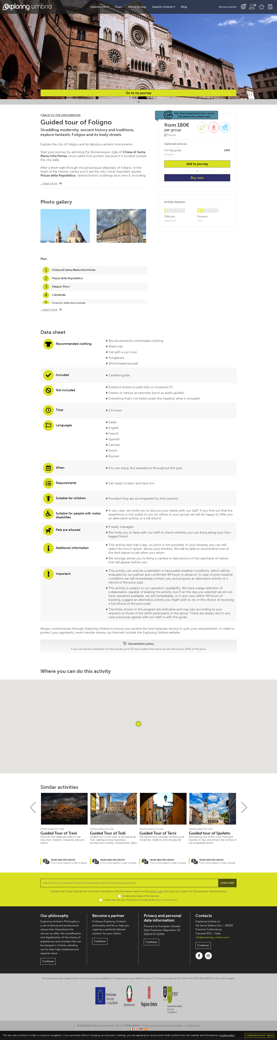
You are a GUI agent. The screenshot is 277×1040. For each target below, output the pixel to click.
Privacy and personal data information (163, 920)
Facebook (199, 958)
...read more (48, 183)
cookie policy (169, 902)
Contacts (204, 918)
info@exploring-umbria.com (212, 940)
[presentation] (33, 807)
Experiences (99, 6)
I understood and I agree (259, 1035)
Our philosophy (54, 918)
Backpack (270, 7)
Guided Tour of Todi (108, 833)
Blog (183, 6)
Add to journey (197, 164)
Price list (170, 135)
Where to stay (137, 6)
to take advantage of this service (140, 899)
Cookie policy (192, 1028)
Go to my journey (138, 93)
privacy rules (155, 894)
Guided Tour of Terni (158, 833)
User (252, 7)
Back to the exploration (61, 115)
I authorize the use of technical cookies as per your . (141, 902)
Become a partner (228, 7)
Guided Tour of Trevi (59, 833)
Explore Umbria (161, 6)
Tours (119, 6)
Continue (47, 964)
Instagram (208, 958)
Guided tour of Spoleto (210, 833)
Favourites (261, 7)
